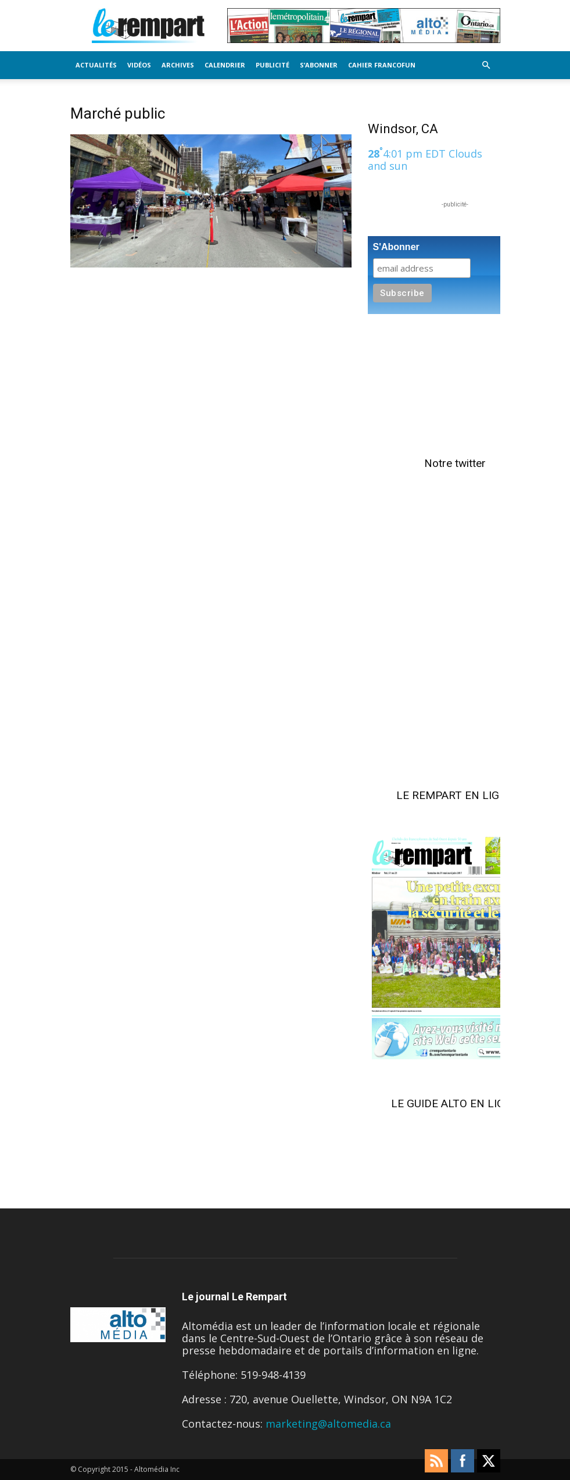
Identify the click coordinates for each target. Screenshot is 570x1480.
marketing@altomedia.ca (328, 1424)
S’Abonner (319, 64)
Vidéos (139, 64)
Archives (178, 64)
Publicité (272, 64)
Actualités (96, 64)
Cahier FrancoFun (381, 64)
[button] (486, 65)
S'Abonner (396, 247)
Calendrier (225, 64)
